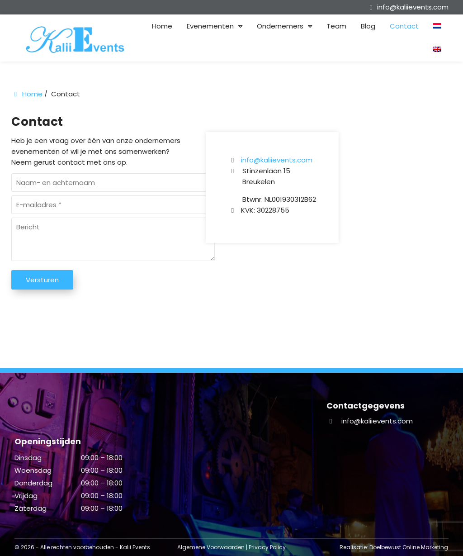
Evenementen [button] (210, 26)
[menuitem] (444, 26)
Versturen (42, 280)
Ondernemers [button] (280, 26)
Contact (404, 26)
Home (162, 26)
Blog (368, 26)
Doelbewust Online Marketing (408, 547)
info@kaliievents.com (276, 160)
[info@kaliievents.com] (408, 7)
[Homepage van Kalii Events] (76, 39)
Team (336, 26)
